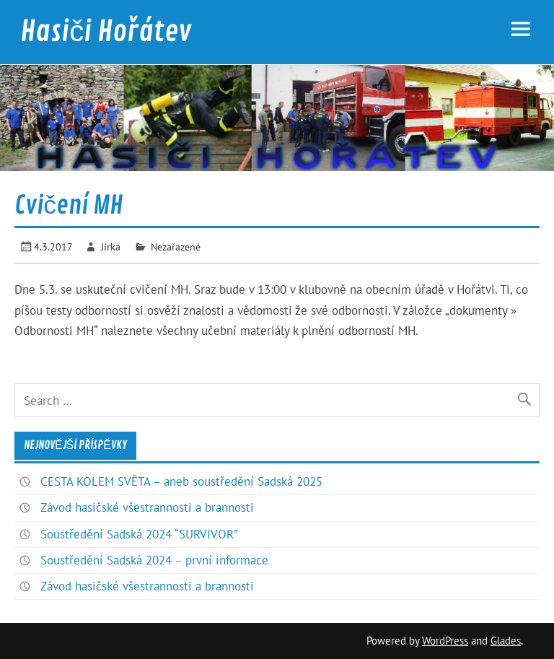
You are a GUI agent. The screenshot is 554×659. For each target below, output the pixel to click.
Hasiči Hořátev (105, 32)
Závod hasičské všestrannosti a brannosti (147, 507)
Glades (506, 640)
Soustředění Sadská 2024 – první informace (154, 560)
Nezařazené (176, 246)
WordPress (445, 640)
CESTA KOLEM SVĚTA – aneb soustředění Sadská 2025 (181, 481)
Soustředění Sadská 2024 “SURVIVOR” (139, 534)
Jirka (110, 246)
